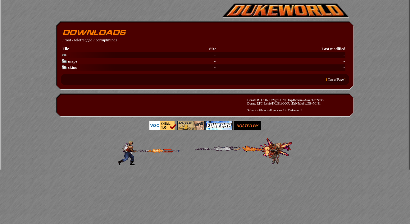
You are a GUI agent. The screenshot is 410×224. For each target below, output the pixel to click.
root (68, 40)
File (65, 48)
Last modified (333, 48)
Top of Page (336, 79)
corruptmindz (106, 40)
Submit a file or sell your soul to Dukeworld (274, 110)
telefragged (83, 40)
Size (212, 48)
